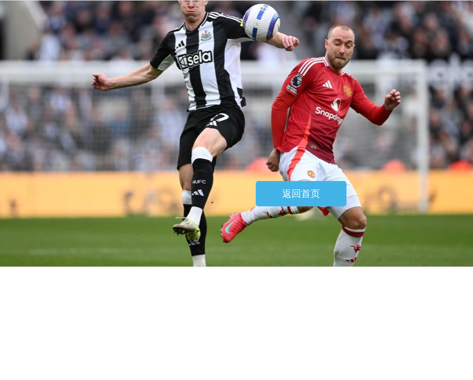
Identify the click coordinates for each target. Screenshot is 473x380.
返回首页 (301, 193)
